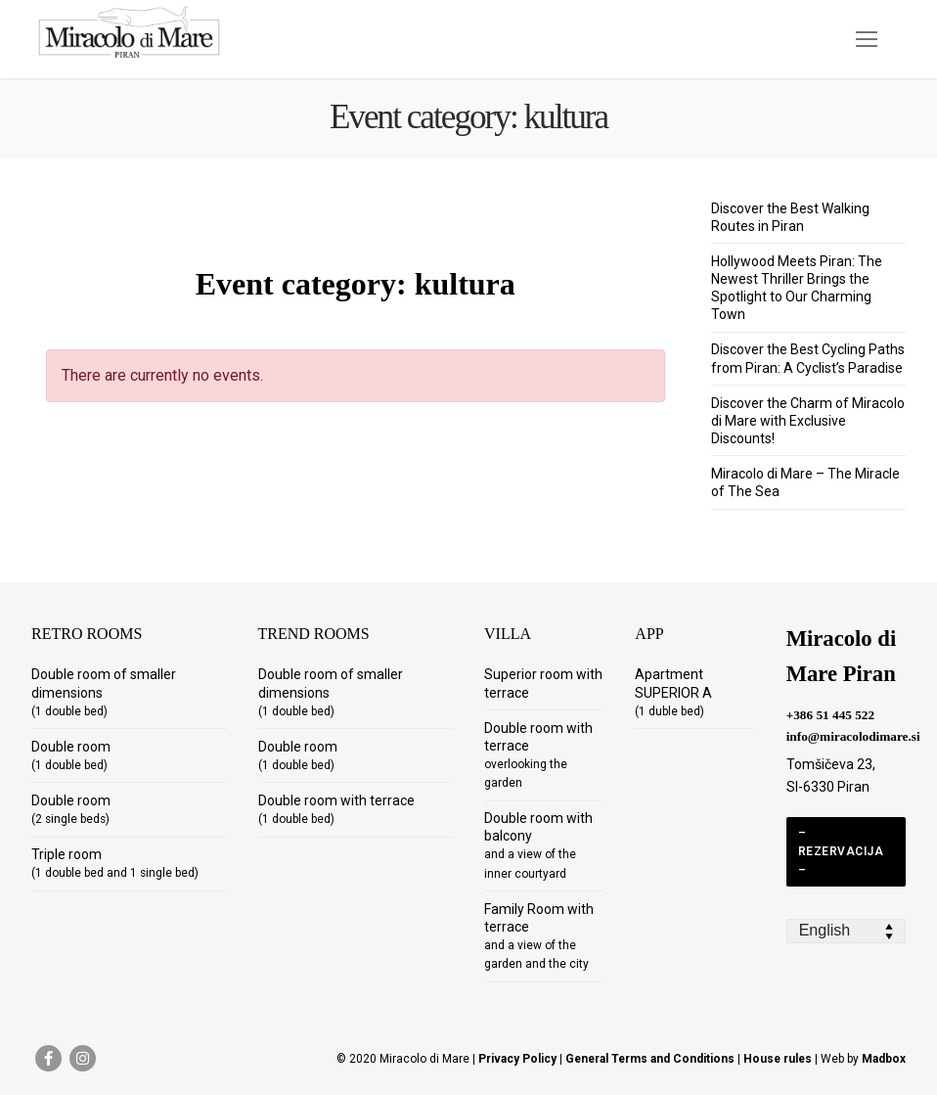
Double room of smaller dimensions (103, 691)
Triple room (115, 863)
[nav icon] (866, 39)
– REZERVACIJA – (841, 852)
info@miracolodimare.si (853, 736)
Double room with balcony (538, 845)
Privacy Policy (517, 1059)
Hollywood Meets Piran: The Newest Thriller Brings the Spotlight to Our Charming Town (796, 288)
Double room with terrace (336, 809)
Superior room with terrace (543, 683)
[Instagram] (82, 1058)
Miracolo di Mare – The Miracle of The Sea (805, 482)
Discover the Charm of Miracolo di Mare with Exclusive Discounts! (808, 420)
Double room (71, 755)
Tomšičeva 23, (830, 764)
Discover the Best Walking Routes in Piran (790, 217)
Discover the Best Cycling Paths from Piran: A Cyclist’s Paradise (808, 358)
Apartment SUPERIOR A (673, 691)
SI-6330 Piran (828, 787)
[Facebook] (48, 1058)
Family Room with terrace (539, 936)
